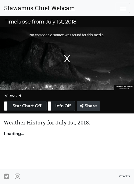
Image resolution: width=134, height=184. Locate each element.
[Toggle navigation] (123, 8)
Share (88, 105)
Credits (124, 176)
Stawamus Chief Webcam (39, 8)
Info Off (63, 105)
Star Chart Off (26, 105)
